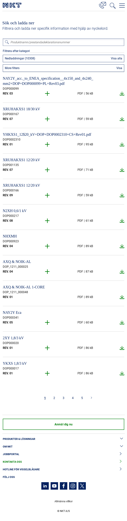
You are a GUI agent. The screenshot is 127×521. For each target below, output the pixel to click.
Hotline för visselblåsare (63, 469)
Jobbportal (63, 454)
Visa (119, 68)
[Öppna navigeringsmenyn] (122, 5)
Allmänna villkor (64, 501)
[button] (47, 93)
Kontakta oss (63, 461)
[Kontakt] (102, 4)
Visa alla (116, 58)
